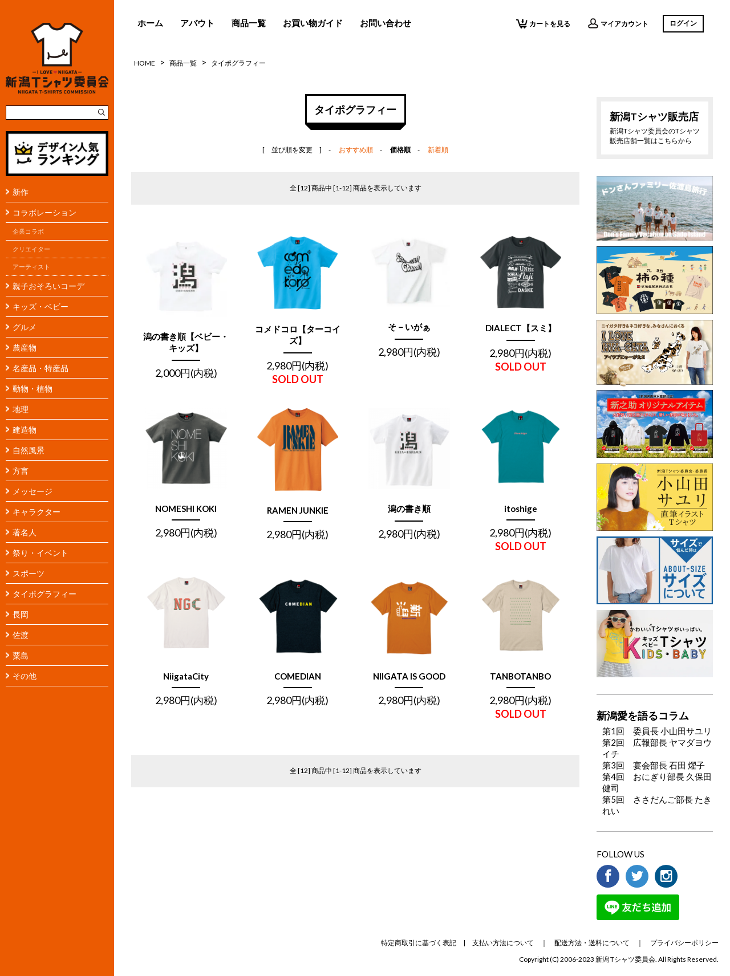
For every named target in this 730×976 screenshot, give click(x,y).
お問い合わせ (385, 23)
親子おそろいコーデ (48, 286)
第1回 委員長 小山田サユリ (657, 731)
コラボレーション (44, 212)
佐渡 (21, 635)
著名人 (24, 532)
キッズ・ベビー (40, 306)
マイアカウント (617, 23)
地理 (21, 409)
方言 (21, 470)
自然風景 (28, 450)
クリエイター (31, 249)
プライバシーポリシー (684, 942)
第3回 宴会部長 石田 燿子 (653, 765)
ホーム (150, 23)
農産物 (24, 347)
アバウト (197, 23)
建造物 (24, 429)
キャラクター (36, 512)
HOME (144, 63)
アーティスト (31, 266)
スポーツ (28, 573)
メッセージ (32, 491)
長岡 (21, 614)
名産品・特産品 (40, 368)
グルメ (24, 327)
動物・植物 (32, 388)
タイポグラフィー (44, 594)
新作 (21, 192)
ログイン (683, 23)
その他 (24, 676)
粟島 (21, 655)
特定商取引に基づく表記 (418, 942)
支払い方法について (503, 942)
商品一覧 (249, 23)
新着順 (438, 149)
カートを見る (543, 23)
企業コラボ (28, 231)
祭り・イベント (40, 553)
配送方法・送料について (592, 942)
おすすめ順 (356, 149)
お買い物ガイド (313, 23)
